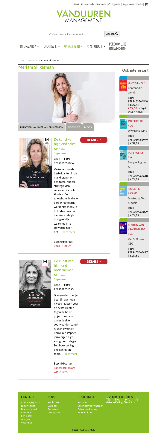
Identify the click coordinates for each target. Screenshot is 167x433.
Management (72, 46)
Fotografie (50, 46)
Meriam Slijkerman (61, 151)
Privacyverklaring (87, 409)
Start (76, 4)
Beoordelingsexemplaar (122, 402)
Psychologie (94, 46)
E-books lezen (85, 412)
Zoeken (112, 33)
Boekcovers (54, 402)
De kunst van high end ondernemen (64, 265)
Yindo (139, 4)
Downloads (87, 4)
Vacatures (26, 422)
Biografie (73, 127)
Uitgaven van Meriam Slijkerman (41, 127)
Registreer (128, 4)
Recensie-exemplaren (54, 410)
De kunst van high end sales (64, 141)
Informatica (28, 46)
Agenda (116, 4)
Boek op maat (29, 409)
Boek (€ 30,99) (63, 246)
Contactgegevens (31, 402)
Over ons (26, 412)
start (23, 60)
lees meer (69, 232)
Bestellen (83, 402)
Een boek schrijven (26, 417)
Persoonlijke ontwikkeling (117, 46)
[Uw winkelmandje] (146, 4)
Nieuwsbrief (103, 4)
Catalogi (52, 405)
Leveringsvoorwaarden (90, 405)
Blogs (88, 127)
